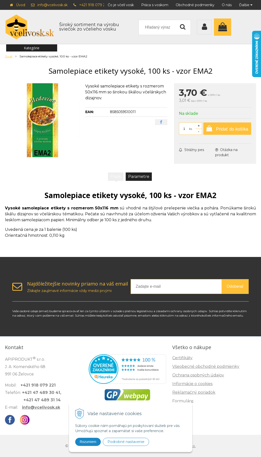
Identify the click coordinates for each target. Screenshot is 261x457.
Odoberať (235, 286)
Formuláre (182, 401)
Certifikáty (182, 357)
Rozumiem (88, 442)
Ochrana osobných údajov (198, 375)
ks (190, 129)
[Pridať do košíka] (227, 128)
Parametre (138, 176)
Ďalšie (245, 5)
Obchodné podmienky (195, 5)
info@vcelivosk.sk (52, 5)
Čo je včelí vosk (121, 5)
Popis (115, 176)
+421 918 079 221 (93, 5)
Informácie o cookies (192, 383)
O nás (227, 5)
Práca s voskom (154, 5)
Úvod (20, 5)
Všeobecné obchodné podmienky (205, 366)
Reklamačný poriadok (193, 392)
